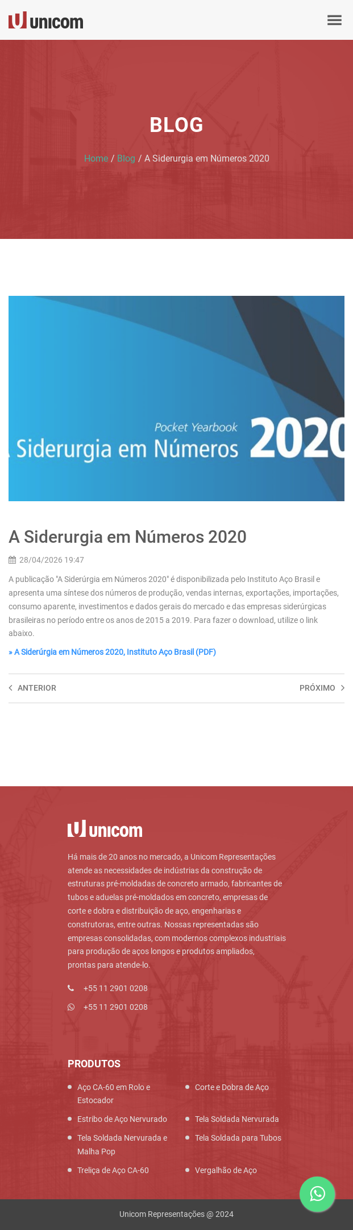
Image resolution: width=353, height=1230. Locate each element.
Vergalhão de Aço (226, 1170)
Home (96, 158)
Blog (126, 158)
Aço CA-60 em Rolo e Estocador (113, 1094)
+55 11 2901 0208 (116, 988)
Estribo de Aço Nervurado (122, 1119)
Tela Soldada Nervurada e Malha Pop (122, 1144)
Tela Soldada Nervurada (237, 1119)
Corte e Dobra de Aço (232, 1087)
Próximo (322, 688)
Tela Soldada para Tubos (238, 1137)
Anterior (32, 688)
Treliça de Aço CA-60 (113, 1170)
